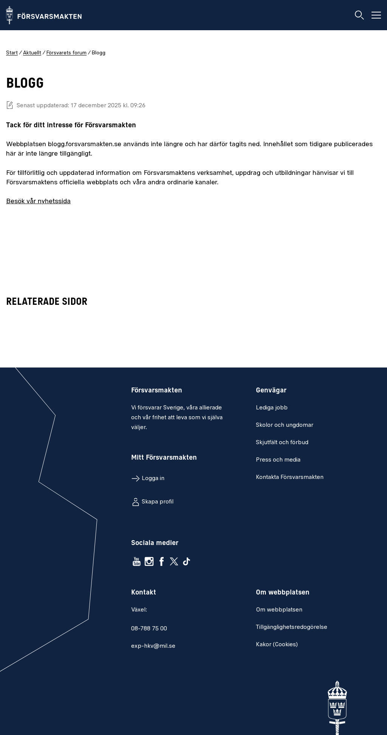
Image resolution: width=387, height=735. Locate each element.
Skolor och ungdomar (284, 425)
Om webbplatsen (279, 610)
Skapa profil (157, 502)
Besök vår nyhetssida (38, 201)
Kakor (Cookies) (277, 645)
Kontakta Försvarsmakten (290, 477)
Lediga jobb (272, 408)
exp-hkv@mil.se (153, 646)
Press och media (278, 460)
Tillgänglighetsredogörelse (291, 627)
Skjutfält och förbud (282, 443)
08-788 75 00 (149, 629)
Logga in (153, 479)
